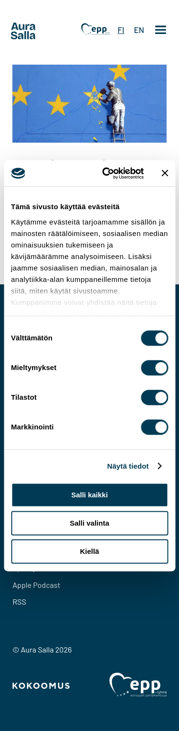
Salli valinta (89, 523)
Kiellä (89, 551)
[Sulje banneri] (164, 173)
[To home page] (41, 31)
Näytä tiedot (128, 466)
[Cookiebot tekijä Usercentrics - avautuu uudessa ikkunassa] (107, 173)
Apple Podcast (36, 584)
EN (139, 29)
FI (120, 29)
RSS (19, 601)
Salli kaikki (89, 495)
